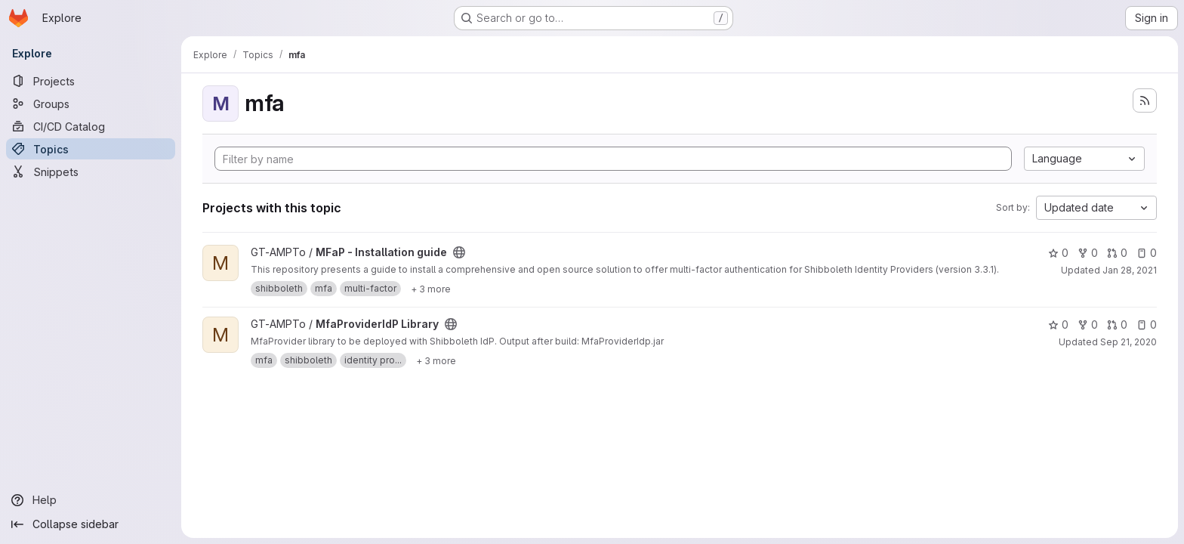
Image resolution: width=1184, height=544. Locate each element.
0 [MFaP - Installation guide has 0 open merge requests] (1117, 252)
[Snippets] (90, 171)
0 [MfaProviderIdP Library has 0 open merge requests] (1117, 324)
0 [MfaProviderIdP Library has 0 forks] (1088, 324)
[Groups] (90, 103)
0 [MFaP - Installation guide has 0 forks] (1088, 252)
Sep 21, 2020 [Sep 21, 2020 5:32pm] (1128, 342)
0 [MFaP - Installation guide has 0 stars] (1058, 252)
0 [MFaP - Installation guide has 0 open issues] (1146, 252)
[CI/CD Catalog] (90, 126)
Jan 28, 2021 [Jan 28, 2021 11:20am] (1129, 270)
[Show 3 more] (431, 289)
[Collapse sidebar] (90, 524)
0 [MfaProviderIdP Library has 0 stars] (1058, 324)
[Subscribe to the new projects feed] (1145, 100)
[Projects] (90, 80)
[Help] (90, 500)
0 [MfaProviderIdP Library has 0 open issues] (1146, 324)
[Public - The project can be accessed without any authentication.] (459, 252)
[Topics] (90, 148)
